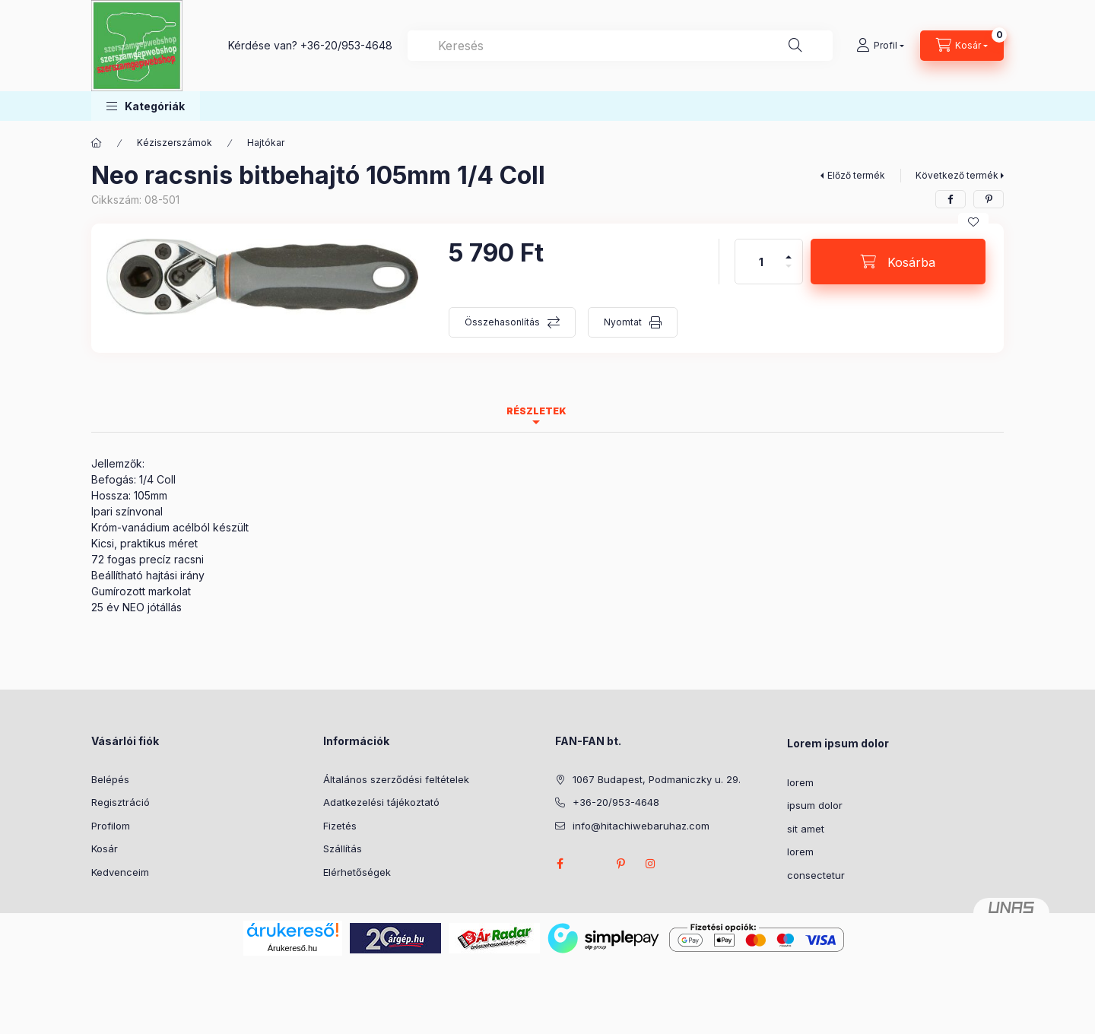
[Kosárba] (898, 261)
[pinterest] (988, 199)
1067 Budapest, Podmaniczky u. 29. (657, 779)
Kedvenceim (120, 872)
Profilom (110, 826)
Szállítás (342, 848)
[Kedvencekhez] (973, 222)
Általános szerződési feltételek (396, 779)
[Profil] (880, 45)
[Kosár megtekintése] (962, 45)
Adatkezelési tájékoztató (381, 802)
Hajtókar (265, 142)
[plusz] (788, 250)
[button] (145, 106)
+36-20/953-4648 (346, 45)
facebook (559, 863)
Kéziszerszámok (174, 142)
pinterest (620, 863)
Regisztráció (120, 802)
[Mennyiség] (761, 261)
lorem (800, 782)
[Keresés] (795, 45)
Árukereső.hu (292, 948)
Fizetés (340, 826)
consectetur (816, 875)
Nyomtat (623, 322)
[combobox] (620, 45)
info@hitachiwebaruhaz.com (641, 826)
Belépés (110, 779)
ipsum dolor (815, 805)
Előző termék (856, 175)
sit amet (805, 829)
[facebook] (950, 199)
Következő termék (957, 175)
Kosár (104, 848)
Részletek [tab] (536, 411)
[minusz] (788, 273)
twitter (590, 863)
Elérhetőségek (357, 872)
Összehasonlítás (502, 322)
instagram (651, 863)
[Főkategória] (96, 143)
